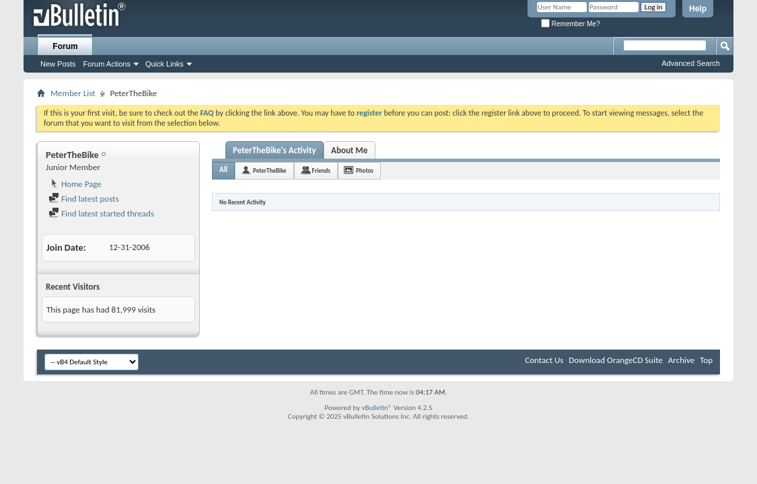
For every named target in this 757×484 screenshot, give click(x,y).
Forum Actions (107, 64)
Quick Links (164, 64)
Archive (681, 360)
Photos (364, 170)
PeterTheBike (270, 170)
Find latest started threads (101, 213)
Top (706, 360)
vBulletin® (376, 407)
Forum (64, 46)
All (223, 169)
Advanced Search (690, 63)
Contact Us (544, 360)
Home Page (75, 184)
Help (698, 8)
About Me (349, 150)
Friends (321, 170)
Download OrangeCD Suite (616, 360)
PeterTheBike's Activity (274, 150)
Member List (72, 93)
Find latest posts (83, 199)
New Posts (58, 64)
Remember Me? (570, 24)
